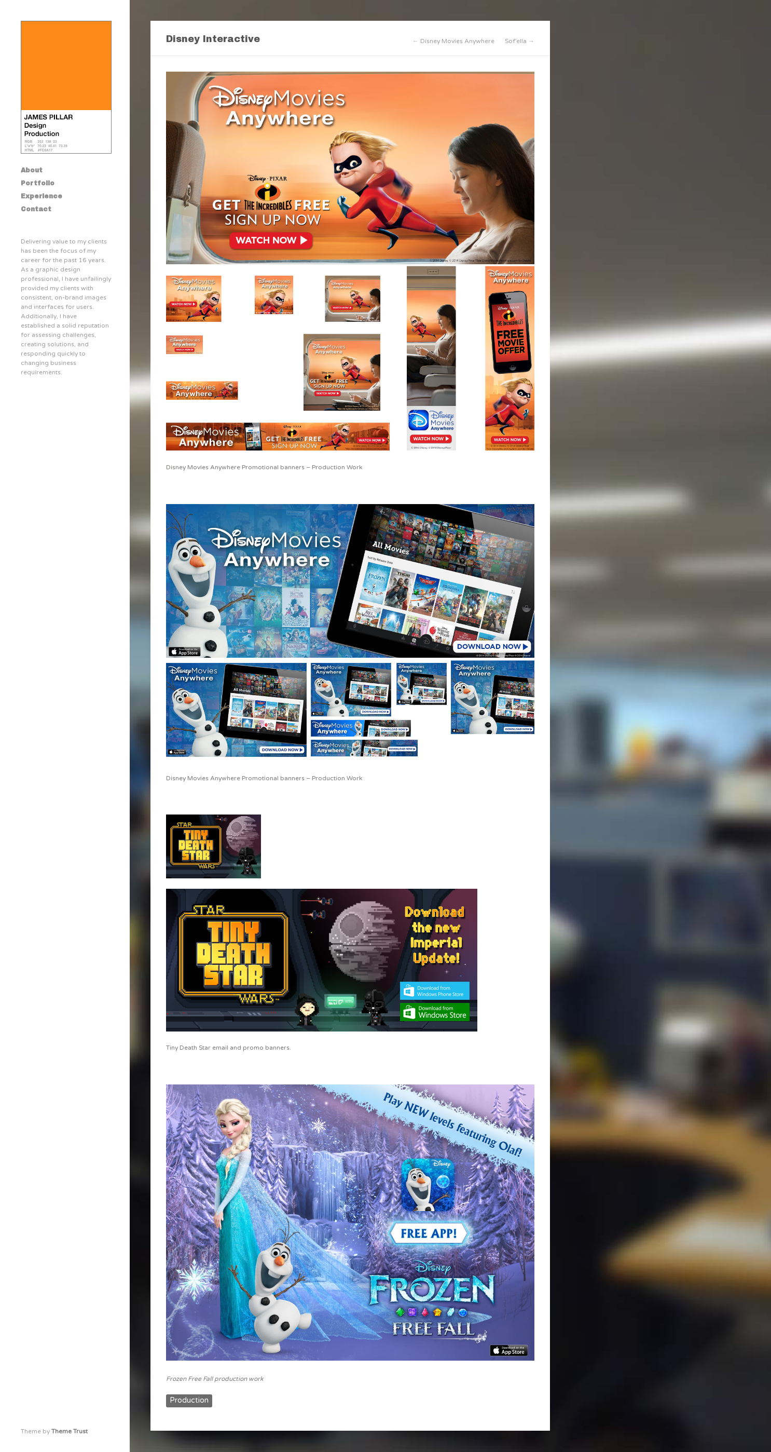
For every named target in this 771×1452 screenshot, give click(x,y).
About (32, 170)
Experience (41, 196)
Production (189, 1400)
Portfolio (37, 183)
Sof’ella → (519, 41)
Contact (36, 209)
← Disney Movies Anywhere (453, 41)
